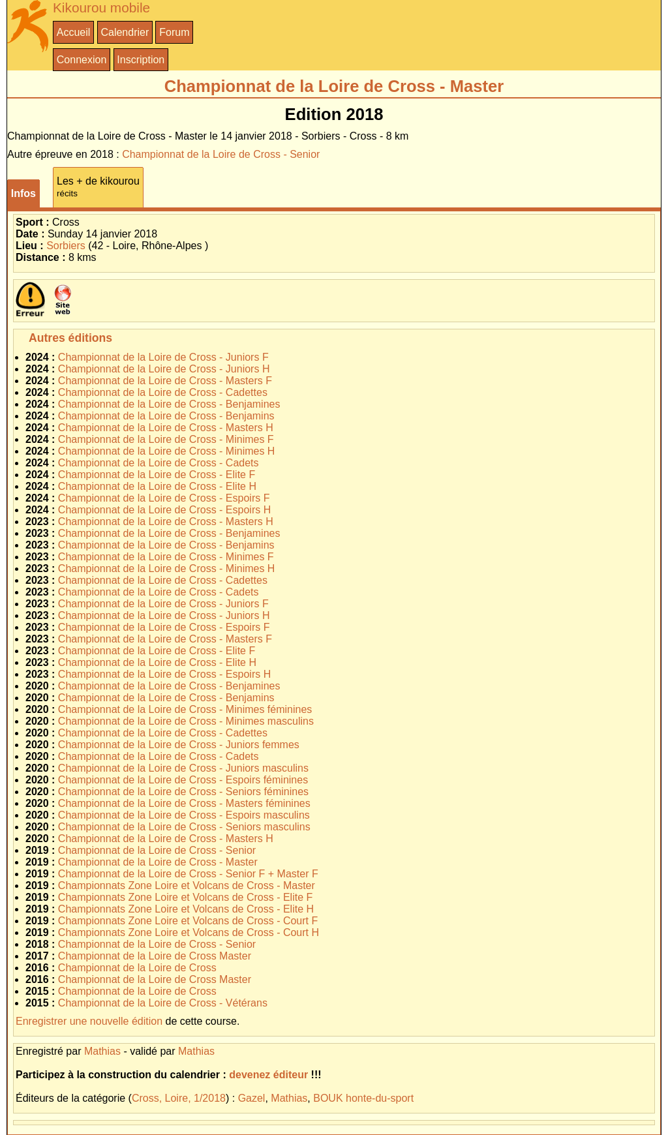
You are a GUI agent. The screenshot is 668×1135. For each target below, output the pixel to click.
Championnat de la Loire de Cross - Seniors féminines (183, 791)
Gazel (252, 1098)
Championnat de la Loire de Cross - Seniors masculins (184, 826)
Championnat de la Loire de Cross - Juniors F (163, 357)
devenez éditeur (268, 1074)
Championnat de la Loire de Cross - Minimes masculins (186, 721)
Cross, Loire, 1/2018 (179, 1098)
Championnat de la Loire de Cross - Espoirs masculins (184, 815)
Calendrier (124, 32)
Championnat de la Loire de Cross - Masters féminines (184, 803)
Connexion (82, 59)
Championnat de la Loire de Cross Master (154, 955)
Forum (174, 32)
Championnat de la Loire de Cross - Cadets (158, 462)
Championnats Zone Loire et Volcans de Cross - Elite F (185, 897)
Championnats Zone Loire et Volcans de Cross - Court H (188, 932)
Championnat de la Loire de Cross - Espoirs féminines (183, 779)
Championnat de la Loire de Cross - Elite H (157, 486)
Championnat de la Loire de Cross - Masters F (165, 380)
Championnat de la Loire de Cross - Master (158, 862)
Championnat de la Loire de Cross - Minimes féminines (185, 709)
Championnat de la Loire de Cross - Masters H (165, 427)
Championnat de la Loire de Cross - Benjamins (166, 415)
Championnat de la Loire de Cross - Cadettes (162, 392)
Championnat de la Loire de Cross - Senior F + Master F (188, 873)
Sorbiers (65, 245)
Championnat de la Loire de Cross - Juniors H (164, 368)
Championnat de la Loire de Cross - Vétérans (162, 1002)
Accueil (74, 32)
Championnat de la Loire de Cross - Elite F (156, 474)
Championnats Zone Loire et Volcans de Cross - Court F (188, 920)
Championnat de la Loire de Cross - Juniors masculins (183, 768)
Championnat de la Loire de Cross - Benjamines (169, 404)
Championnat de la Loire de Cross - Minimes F (166, 439)
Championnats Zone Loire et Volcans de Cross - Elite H (186, 909)
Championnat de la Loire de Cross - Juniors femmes (178, 744)
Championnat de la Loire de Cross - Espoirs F (164, 498)
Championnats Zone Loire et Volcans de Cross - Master (186, 885)
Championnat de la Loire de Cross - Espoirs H (164, 509)
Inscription (140, 59)
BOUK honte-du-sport (363, 1098)
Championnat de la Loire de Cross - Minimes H (166, 451)
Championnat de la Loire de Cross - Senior (221, 154)
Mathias (102, 1051)
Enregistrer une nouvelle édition (89, 1021)
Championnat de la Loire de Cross (137, 967)
